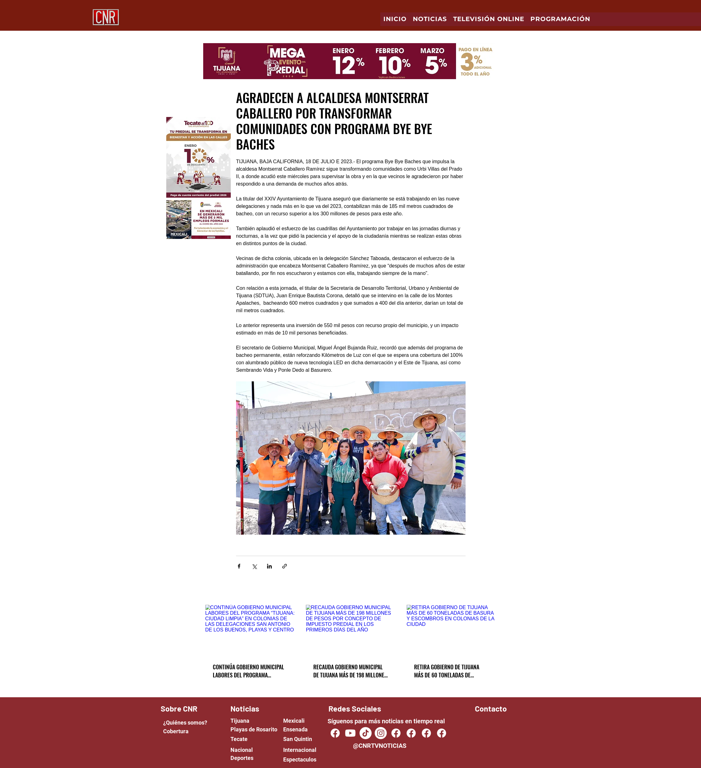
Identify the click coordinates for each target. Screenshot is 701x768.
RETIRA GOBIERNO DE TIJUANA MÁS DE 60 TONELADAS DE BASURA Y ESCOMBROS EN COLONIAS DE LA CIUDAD (446, 671)
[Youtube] (350, 733)
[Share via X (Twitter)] (254, 566)
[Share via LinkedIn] (269, 566)
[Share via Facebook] (239, 566)
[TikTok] (365, 733)
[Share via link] (285, 566)
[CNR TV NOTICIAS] (335, 733)
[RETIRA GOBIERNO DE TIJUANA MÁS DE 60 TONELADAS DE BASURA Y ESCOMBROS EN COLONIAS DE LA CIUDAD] (451, 630)
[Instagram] (381, 733)
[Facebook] (396, 733)
